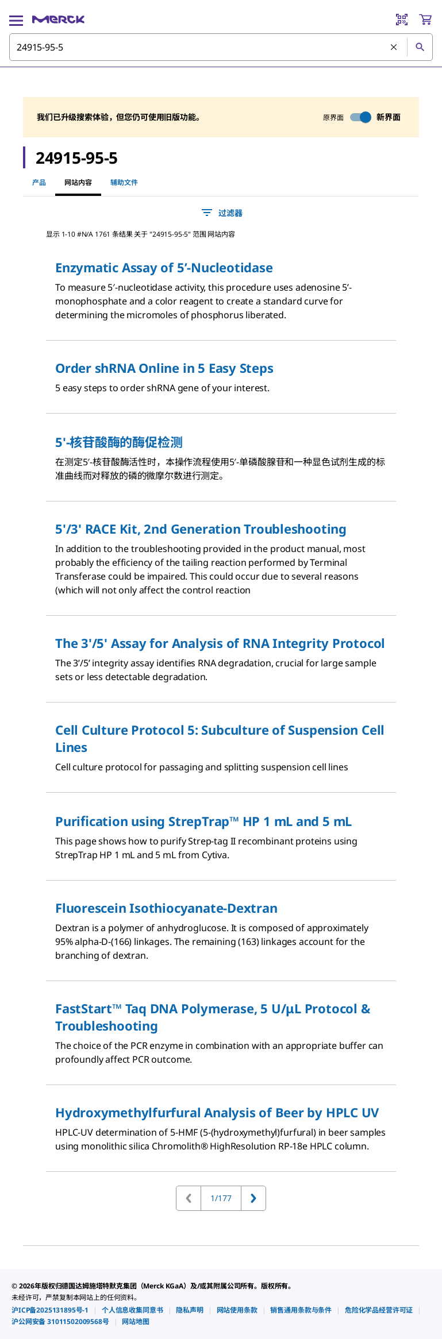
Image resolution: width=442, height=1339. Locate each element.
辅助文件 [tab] (124, 182)
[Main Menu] (16, 19)
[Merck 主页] (58, 19)
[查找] (419, 47)
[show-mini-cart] (425, 19)
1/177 (220, 1198)
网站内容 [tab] (78, 182)
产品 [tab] (39, 182)
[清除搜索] (394, 47)
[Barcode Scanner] (402, 19)
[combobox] (221, 47)
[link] (50, 1310)
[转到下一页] (253, 1198)
